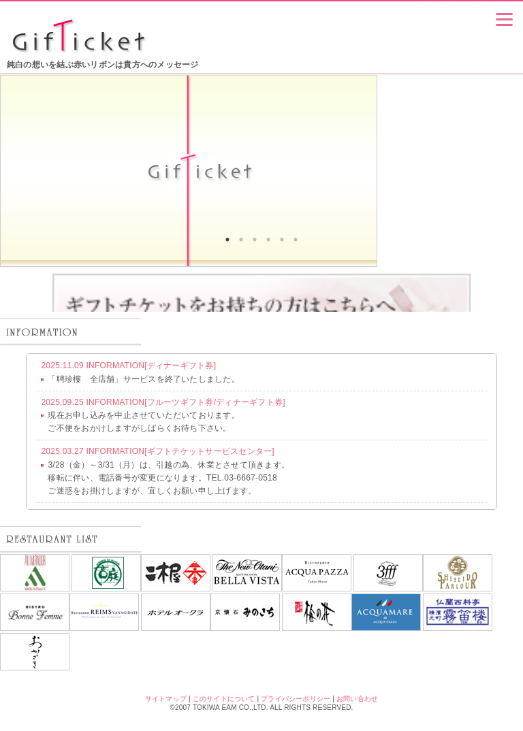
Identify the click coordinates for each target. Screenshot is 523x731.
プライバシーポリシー (295, 698)
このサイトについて (224, 698)
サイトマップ (166, 698)
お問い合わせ (357, 698)
